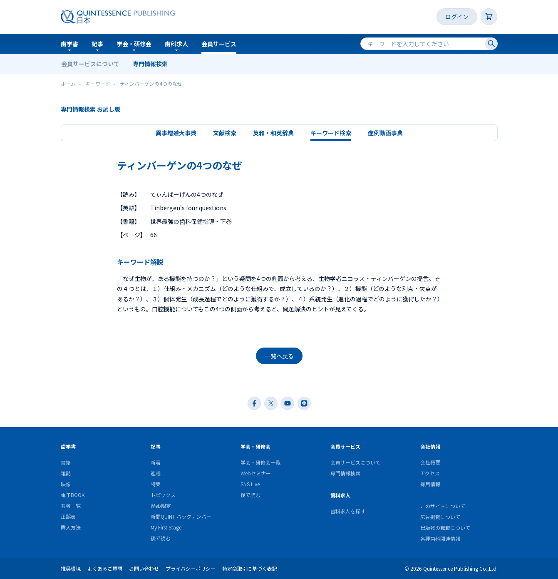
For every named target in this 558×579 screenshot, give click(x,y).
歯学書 (69, 44)
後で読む (161, 538)
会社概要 (430, 462)
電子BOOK (72, 494)
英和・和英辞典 (273, 133)
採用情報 (430, 483)
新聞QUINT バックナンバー (181, 516)
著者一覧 (71, 505)
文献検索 (224, 133)
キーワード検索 (330, 133)
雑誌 (66, 473)
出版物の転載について (445, 527)
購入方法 (71, 527)
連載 (156, 473)
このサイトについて (442, 505)
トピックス (163, 494)
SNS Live (250, 483)
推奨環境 (71, 568)
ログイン (457, 16)
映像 (66, 483)
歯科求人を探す (347, 510)
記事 (97, 44)
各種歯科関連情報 (440, 538)
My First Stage (166, 527)
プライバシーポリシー (191, 568)
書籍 (66, 462)
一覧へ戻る (279, 356)
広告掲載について (440, 516)
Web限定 (161, 505)
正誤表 (68, 516)
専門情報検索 (150, 64)
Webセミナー (256, 473)
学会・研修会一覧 (260, 462)
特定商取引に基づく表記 (249, 568)
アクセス (430, 473)
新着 (156, 462)
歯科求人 (176, 44)
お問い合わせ (144, 568)
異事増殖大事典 (176, 133)
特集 (156, 483)
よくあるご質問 (104, 568)
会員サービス (218, 44)
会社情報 (430, 446)
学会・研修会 (134, 44)
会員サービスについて (90, 64)
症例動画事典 (385, 133)
